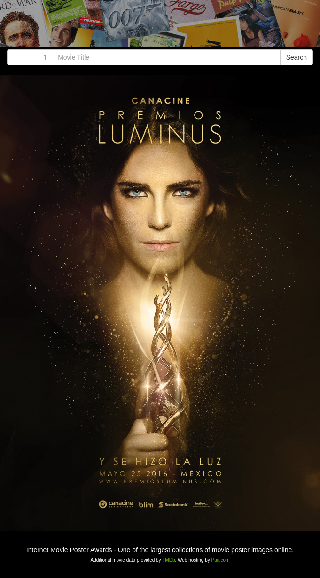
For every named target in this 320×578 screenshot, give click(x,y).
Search (296, 57)
